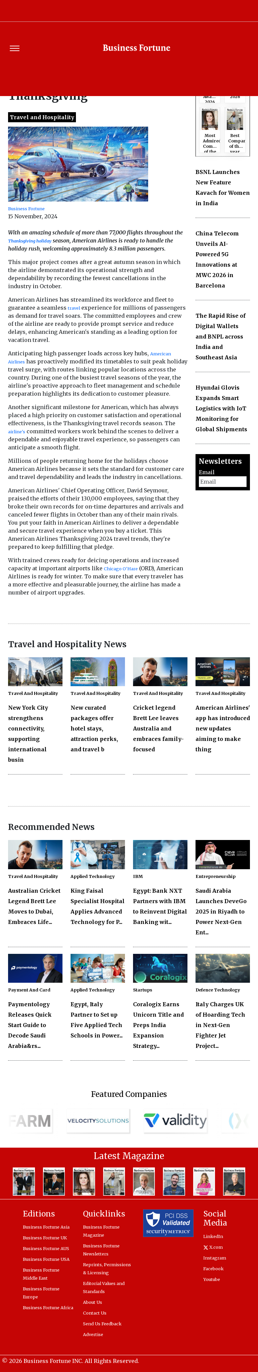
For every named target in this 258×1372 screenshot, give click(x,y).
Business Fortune (26, 208)
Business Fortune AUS (46, 1248)
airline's (16, 431)
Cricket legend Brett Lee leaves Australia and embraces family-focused (158, 728)
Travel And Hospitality (33, 693)
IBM (138, 876)
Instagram (214, 1257)
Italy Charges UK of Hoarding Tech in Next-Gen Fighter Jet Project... (220, 1025)
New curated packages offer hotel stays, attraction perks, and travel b (94, 728)
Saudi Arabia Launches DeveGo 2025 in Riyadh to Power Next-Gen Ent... (221, 911)
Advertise (93, 1334)
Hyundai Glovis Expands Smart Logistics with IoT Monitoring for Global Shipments (221, 408)
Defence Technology (218, 989)
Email (207, 472)
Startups (142, 989)
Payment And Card (29, 989)
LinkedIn (213, 1236)
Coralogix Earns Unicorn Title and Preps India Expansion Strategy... (158, 1025)
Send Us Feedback (102, 1323)
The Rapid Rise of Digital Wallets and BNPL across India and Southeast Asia (221, 336)
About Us (92, 1302)
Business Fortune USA (46, 1259)
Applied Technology (93, 876)
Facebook (213, 1268)
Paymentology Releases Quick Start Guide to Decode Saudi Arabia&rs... (30, 1025)
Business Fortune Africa (48, 1307)
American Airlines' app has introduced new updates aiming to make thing (223, 728)
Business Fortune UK (45, 1237)
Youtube (211, 1279)
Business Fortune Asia (46, 1227)
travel (74, 308)
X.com (213, 1247)
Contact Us (94, 1313)
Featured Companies (129, 1094)
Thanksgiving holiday (29, 241)
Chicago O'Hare (121, 568)
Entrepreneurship (215, 876)
